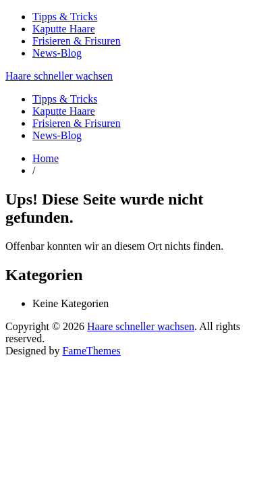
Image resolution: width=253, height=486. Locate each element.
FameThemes (91, 350)
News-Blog (57, 53)
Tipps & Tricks (64, 16)
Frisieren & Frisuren (76, 41)
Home (45, 158)
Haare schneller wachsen (59, 76)
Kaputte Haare (63, 28)
